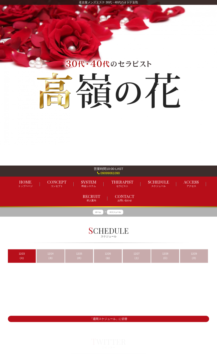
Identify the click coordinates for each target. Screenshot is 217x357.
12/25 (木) (79, 255)
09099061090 (108, 173)
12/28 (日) (165, 255)
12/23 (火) (22, 255)
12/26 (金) (108, 255)
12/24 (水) (50, 255)
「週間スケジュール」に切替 (108, 319)
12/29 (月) (194, 255)
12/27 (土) (137, 255)
